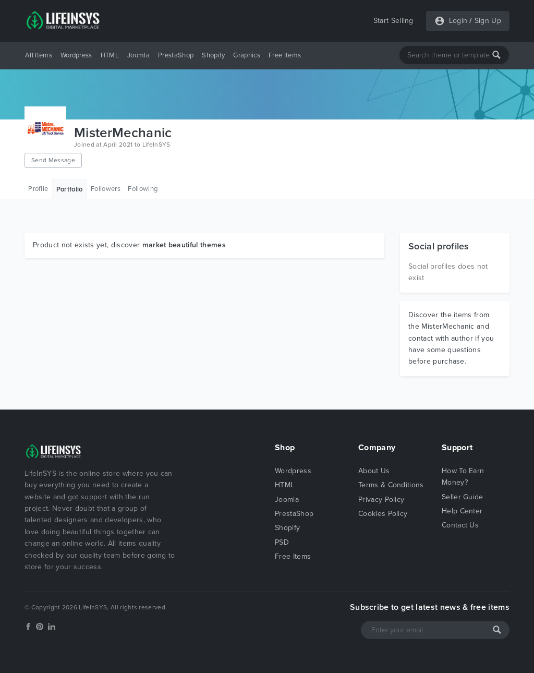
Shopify (213, 55)
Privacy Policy (381, 499)
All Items (38, 55)
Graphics (246, 55)
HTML (110, 55)
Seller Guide (462, 496)
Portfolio (69, 189)
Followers (105, 189)
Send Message (53, 160)
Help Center (462, 511)
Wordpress (76, 55)
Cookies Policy (382, 513)
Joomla (138, 55)
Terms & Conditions (391, 484)
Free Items (285, 55)
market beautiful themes (184, 245)
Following (142, 189)
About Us (374, 470)
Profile (38, 189)
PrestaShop (175, 55)
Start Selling (393, 20)
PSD (282, 542)
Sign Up (488, 20)
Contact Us (460, 525)
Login (458, 20)
